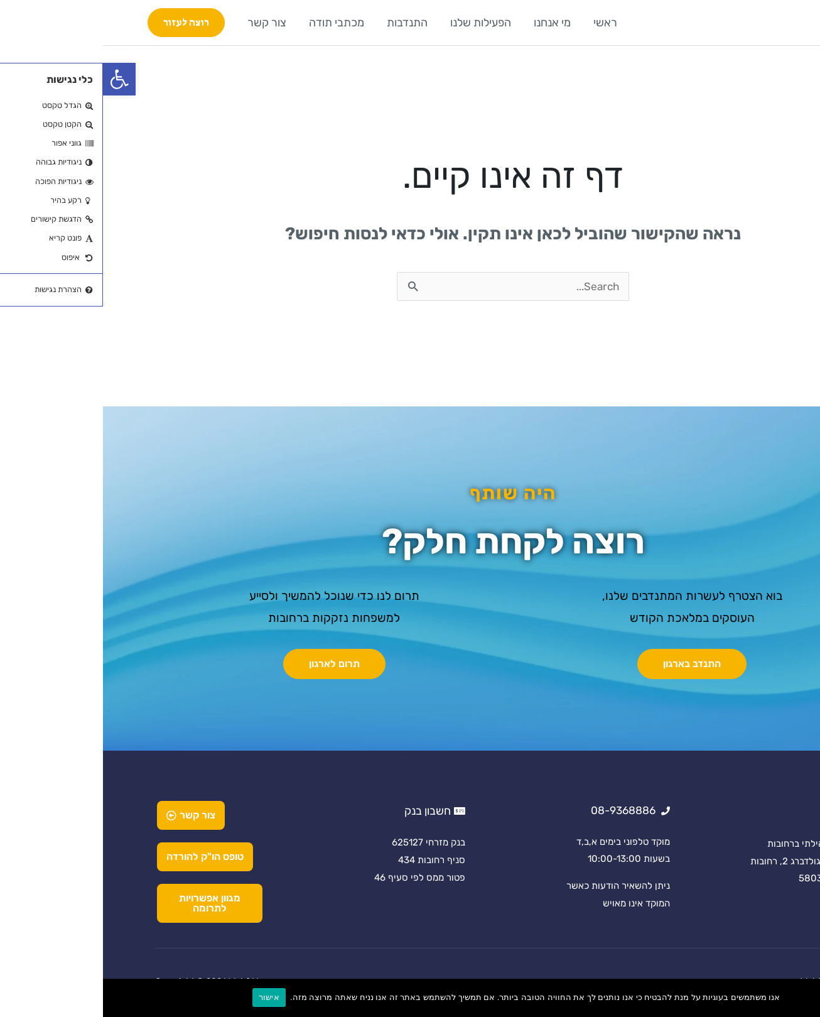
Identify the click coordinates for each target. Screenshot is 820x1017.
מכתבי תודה (233, 23)
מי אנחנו (449, 23)
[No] (804, 997)
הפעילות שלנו (377, 23)
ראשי (502, 23)
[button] (16, 79)
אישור (166, 997)
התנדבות (304, 23)
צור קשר (163, 23)
